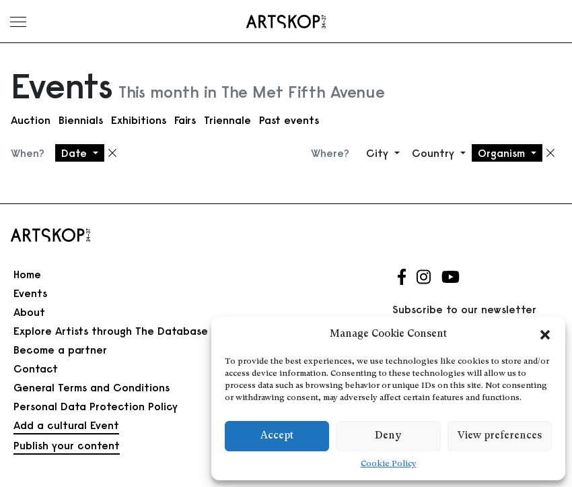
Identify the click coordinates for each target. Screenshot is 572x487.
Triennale (227, 120)
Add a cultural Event (66, 425)
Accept (276, 436)
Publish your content (66, 445)
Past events (289, 120)
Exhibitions (138, 120)
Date (75, 153)
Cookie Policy (389, 464)
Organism (503, 153)
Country (435, 153)
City (379, 153)
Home (27, 274)
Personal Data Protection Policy (95, 406)
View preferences (500, 436)
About (29, 312)
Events (30, 293)
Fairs (185, 120)
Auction (30, 120)
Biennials (81, 120)
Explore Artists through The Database (110, 330)
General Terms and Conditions (91, 387)
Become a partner (60, 349)
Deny (388, 436)
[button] (545, 335)
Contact (35, 368)
